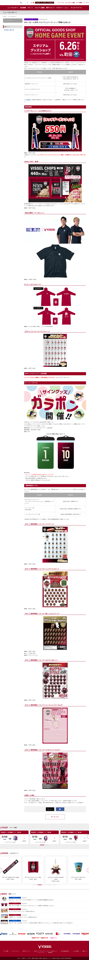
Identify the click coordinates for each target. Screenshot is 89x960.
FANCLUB (51, 2)
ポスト (50, 809)
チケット (15, 897)
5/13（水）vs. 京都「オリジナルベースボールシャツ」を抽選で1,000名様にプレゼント (48, 904)
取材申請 (50, 952)
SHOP (44, 2)
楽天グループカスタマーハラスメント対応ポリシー (45, 951)
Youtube (33, 3)
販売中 (24, 839)
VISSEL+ (28, 99)
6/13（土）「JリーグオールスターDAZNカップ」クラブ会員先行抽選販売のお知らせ (48, 899)
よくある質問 (76, 951)
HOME (4, 16)
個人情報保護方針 (65, 951)
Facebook (27, 3)
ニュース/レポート (12, 7)
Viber (23, 3)
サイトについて (15, 951)
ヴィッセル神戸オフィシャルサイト (9, 2)
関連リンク (84, 951)
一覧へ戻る (55, 816)
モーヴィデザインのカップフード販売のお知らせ (48, 910)
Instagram (31, 3)
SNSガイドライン (27, 951)
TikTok (29, 3)
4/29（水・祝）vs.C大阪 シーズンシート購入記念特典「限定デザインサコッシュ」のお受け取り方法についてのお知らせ (48, 922)
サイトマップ (41, 952)
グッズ (31, 19)
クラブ (14, 903)
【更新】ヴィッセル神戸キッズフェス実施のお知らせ (48, 916)
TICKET (38, 2)
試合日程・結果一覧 (9, 29)
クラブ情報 (5, 951)
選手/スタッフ (50, 7)
